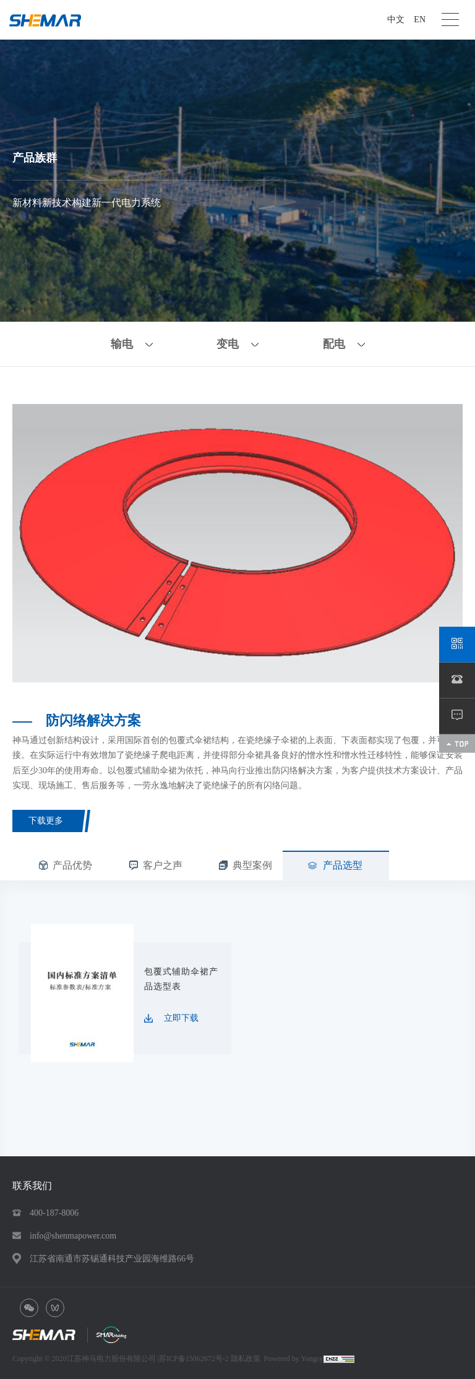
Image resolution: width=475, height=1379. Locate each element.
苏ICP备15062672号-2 (195, 1358)
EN (420, 19)
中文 (395, 19)
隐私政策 (245, 1358)
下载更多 (45, 820)
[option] (237, 543)
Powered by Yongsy (293, 1358)
